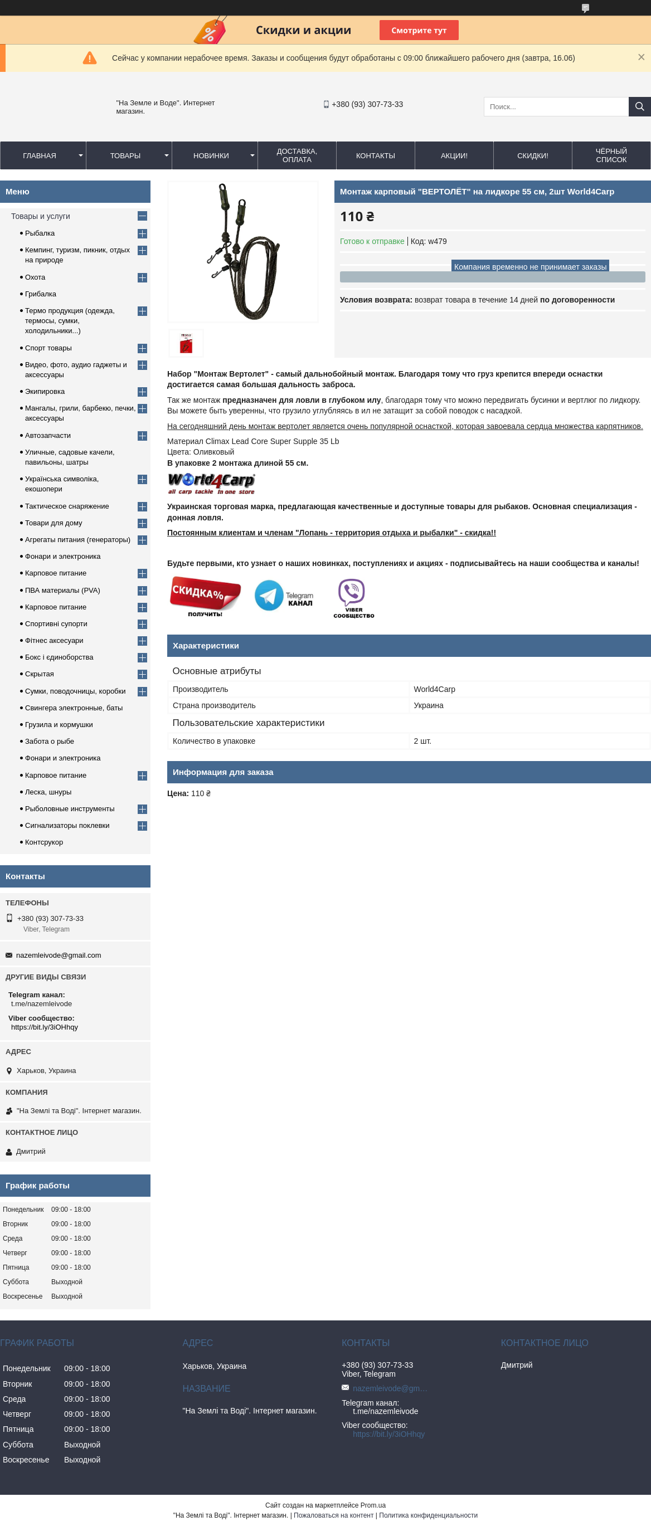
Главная (39, 156)
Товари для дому (53, 523)
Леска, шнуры (48, 792)
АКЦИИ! (454, 156)
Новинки (211, 156)
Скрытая (39, 674)
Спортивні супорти (56, 624)
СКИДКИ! (532, 156)
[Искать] (640, 106)
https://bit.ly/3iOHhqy (44, 1027)
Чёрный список (611, 155)
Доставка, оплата (297, 155)
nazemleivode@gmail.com (58, 955)
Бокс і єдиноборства (59, 657)
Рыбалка (40, 233)
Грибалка (40, 294)
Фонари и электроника (63, 556)
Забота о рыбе (49, 741)
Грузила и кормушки (59, 724)
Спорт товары (48, 348)
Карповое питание (55, 573)
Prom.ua (373, 1505)
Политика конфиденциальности (428, 1515)
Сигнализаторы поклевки (67, 825)
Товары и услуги (40, 216)
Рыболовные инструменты (70, 809)
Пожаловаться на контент (333, 1515)
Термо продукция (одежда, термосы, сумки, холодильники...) (70, 320)
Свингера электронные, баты (74, 708)
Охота (35, 277)
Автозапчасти (48, 435)
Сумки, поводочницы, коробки (75, 691)
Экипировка (45, 391)
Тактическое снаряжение (67, 506)
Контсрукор (44, 842)
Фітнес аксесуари (54, 640)
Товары (125, 156)
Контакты (375, 156)
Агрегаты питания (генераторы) (77, 539)
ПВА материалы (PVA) (62, 590)
